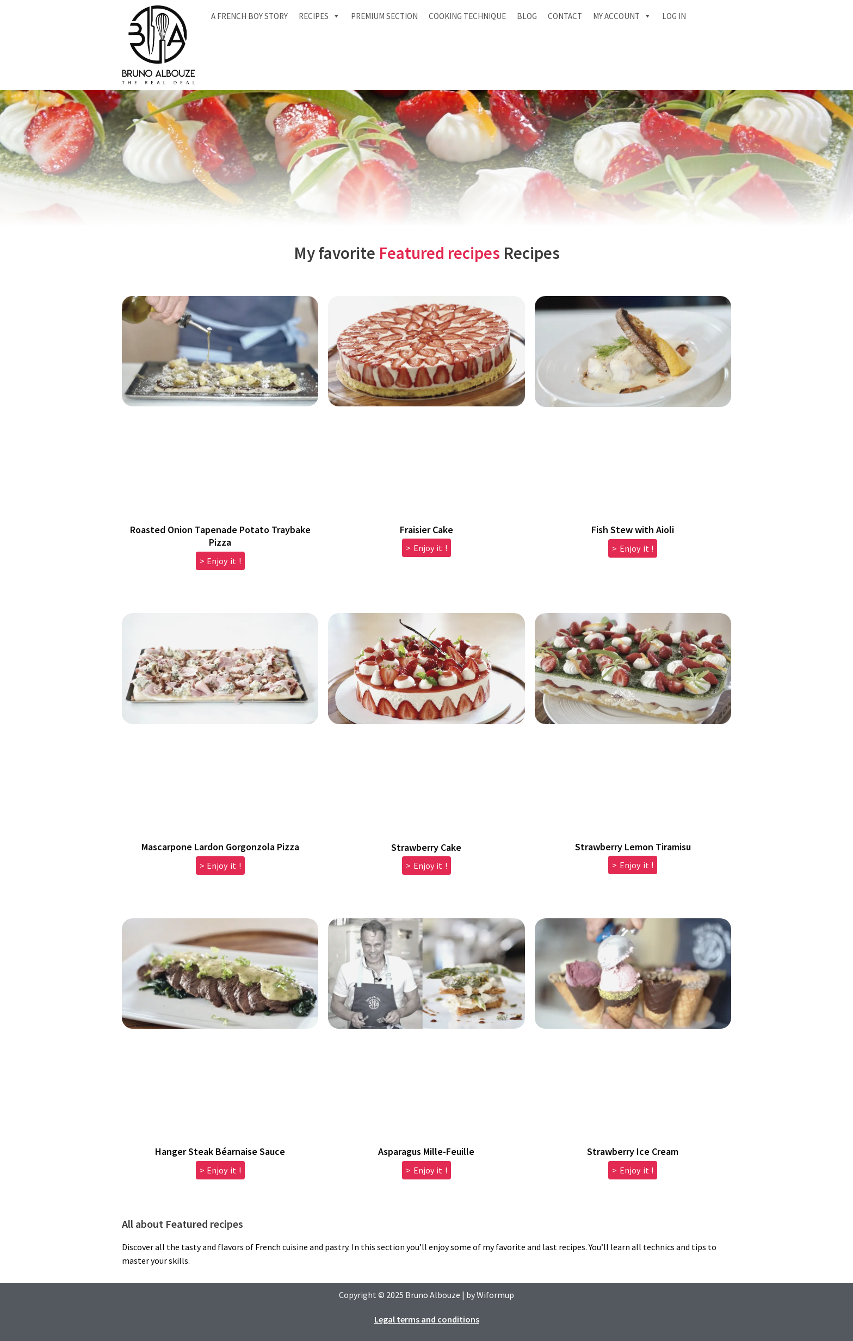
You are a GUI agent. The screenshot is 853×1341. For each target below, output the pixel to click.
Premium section (384, 16)
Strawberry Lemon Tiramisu (633, 847)
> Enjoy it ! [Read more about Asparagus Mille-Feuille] (426, 1170)
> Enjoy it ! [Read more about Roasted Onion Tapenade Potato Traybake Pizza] (220, 560)
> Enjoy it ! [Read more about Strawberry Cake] (426, 865)
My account (622, 16)
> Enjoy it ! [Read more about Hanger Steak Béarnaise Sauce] (220, 1170)
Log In (674, 16)
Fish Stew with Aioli (632, 529)
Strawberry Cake (426, 847)
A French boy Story (249, 16)
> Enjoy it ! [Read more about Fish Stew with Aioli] (632, 548)
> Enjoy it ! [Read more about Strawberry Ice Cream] (632, 1170)
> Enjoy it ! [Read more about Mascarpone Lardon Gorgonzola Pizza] (220, 865)
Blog (527, 16)
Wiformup (495, 1294)
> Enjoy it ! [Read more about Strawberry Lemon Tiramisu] (632, 865)
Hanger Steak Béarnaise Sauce (220, 1151)
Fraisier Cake (426, 529)
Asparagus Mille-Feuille (426, 1151)
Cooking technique (467, 16)
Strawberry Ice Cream (632, 1151)
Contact (565, 16)
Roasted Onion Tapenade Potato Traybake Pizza (220, 535)
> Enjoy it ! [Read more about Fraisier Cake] (426, 547)
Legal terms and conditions (426, 1319)
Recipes (319, 16)
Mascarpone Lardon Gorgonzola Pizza (220, 847)
